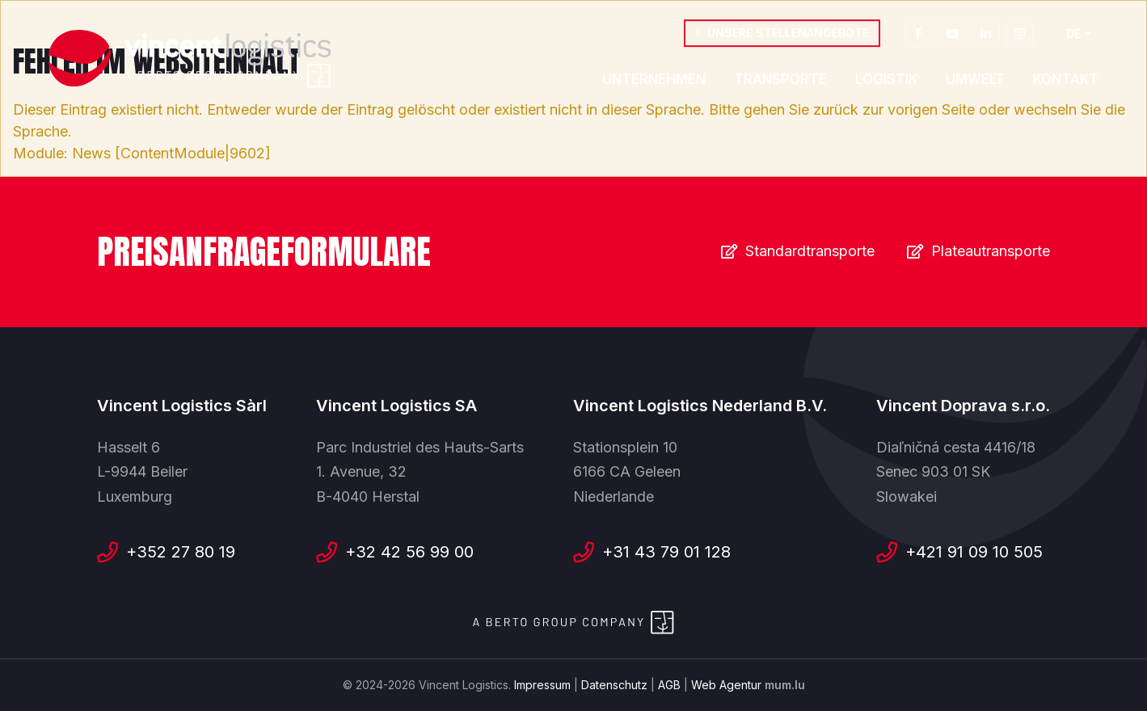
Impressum (542, 685)
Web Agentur (726, 685)
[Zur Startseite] (189, 59)
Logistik (886, 82)
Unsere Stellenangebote (788, 35)
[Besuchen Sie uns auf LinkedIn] (986, 35)
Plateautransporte (990, 250)
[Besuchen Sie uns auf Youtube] (952, 35)
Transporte (780, 82)
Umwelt (975, 82)
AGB (669, 685)
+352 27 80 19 (180, 552)
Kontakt (1066, 82)
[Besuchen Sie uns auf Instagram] (1020, 35)
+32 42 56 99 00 (409, 552)
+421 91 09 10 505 (974, 552)
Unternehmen (654, 82)
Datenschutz (614, 685)
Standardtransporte (810, 250)
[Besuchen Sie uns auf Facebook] (918, 35)
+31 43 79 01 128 (666, 552)
